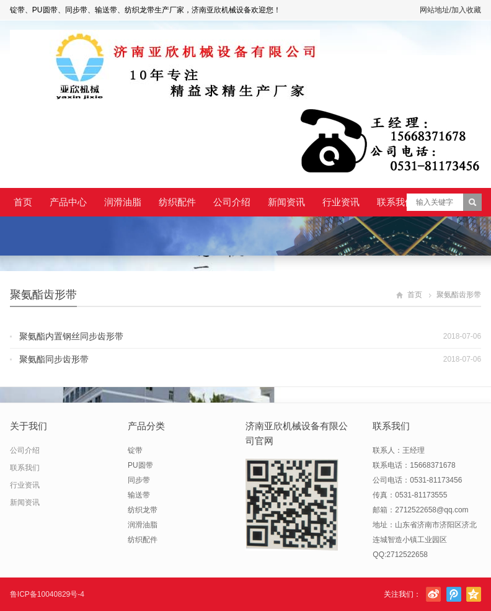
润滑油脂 (122, 202)
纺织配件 (177, 202)
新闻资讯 (286, 202)
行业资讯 (341, 202)
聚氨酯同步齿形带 (54, 359)
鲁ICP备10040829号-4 (47, 594)
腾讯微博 (453, 594)
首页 (23, 202)
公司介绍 (231, 202)
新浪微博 (433, 594)
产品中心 (68, 202)
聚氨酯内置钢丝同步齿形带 (71, 336)
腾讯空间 (473, 594)
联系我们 (395, 202)
